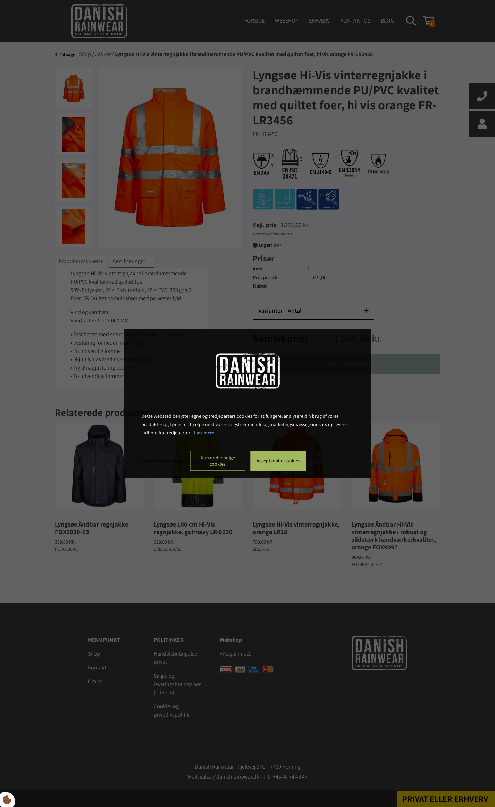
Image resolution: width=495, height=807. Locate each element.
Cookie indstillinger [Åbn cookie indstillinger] (162, 461)
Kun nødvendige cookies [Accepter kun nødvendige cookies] (218, 461)
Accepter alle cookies (278, 461)
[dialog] (247, 403)
